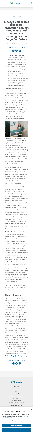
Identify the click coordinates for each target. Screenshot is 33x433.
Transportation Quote (16, 403)
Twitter (20, 51)
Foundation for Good (16, 396)
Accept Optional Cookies (17, 430)
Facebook (13, 51)
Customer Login (16, 405)
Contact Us (16, 398)
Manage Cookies (16, 421)
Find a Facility (16, 400)
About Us (16, 387)
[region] (16, 420)
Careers (16, 394)
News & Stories (16, 389)
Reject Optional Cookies (16, 425)
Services (16, 391)
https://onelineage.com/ (18, 356)
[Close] (31, 409)
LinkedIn (16, 51)
